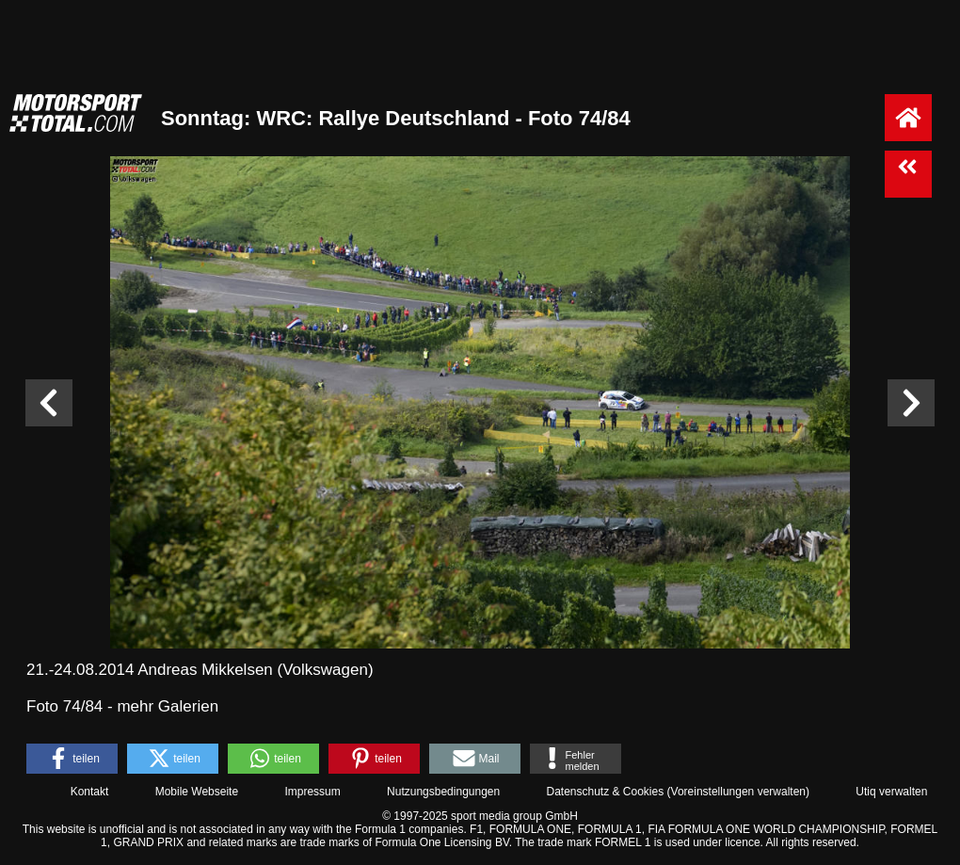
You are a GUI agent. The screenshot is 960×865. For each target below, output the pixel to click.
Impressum (312, 791)
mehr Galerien (167, 706)
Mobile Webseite (197, 791)
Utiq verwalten (891, 791)
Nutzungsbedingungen (443, 791)
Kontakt (90, 791)
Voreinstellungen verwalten (738, 791)
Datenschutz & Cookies (605, 791)
